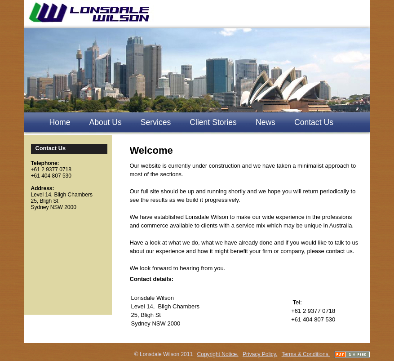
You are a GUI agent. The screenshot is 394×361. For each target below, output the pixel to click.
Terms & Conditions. (306, 354)
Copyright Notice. (218, 354)
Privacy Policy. (260, 354)
